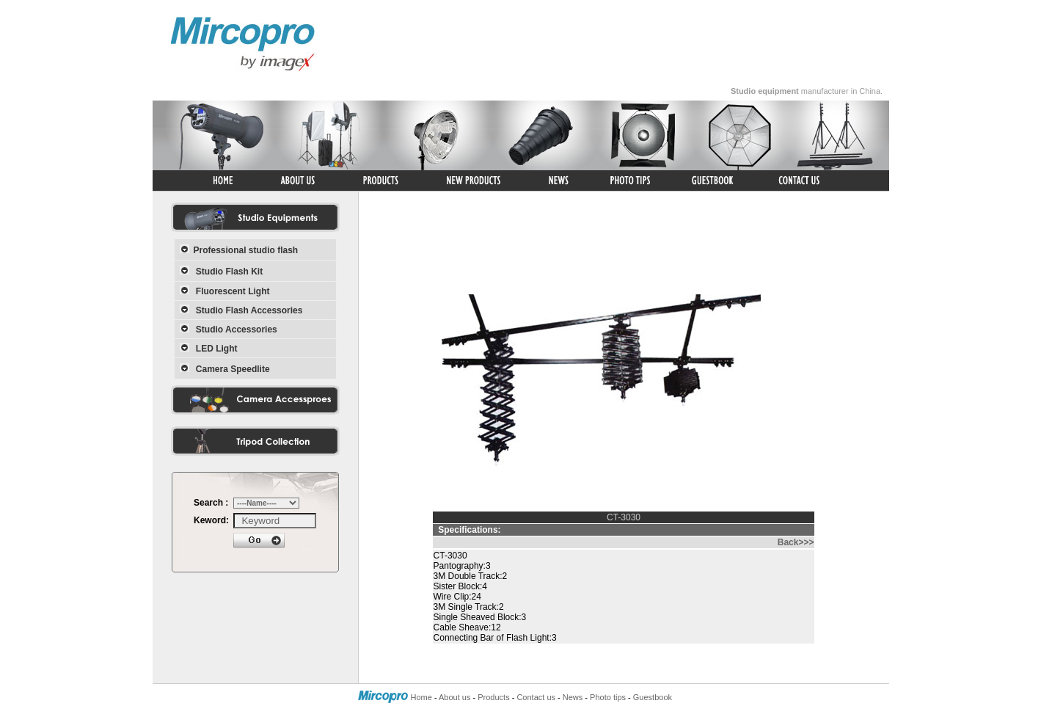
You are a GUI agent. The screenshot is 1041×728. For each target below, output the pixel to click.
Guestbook (652, 697)
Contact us (535, 697)
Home (421, 697)
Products (493, 697)
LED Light (217, 348)
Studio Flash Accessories (249, 310)
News (573, 697)
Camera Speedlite (233, 369)
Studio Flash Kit (229, 271)
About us (454, 697)
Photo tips (608, 697)
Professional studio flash (246, 250)
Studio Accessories (236, 329)
